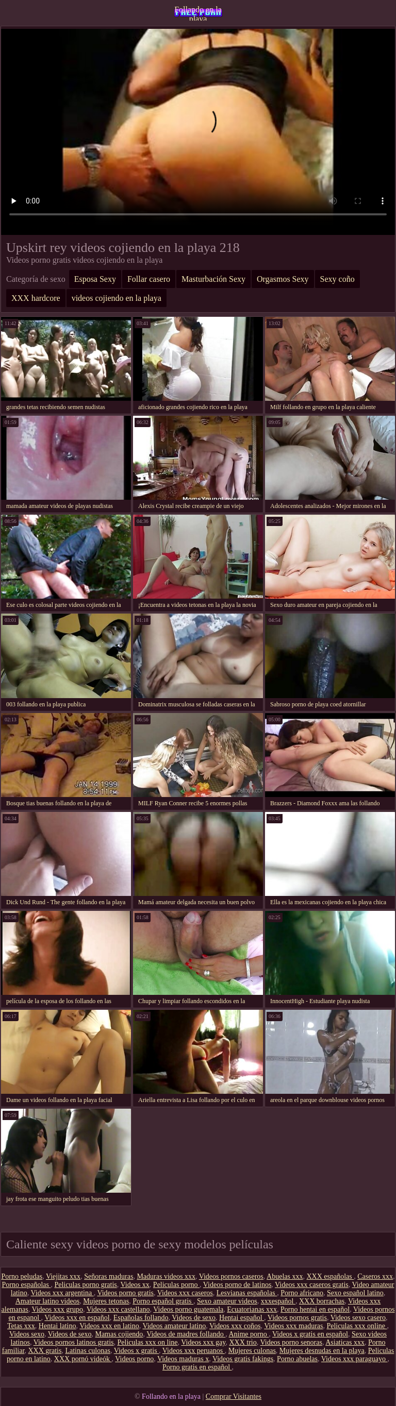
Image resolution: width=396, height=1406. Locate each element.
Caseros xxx (375, 1276)
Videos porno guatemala (188, 1309)
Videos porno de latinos (237, 1285)
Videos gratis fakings (242, 1359)
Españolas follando (141, 1318)
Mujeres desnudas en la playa (322, 1350)
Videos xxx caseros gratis (312, 1285)
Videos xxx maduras (293, 1326)
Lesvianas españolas (247, 1293)
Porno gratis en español (197, 1367)
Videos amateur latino (174, 1326)
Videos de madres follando (185, 1334)
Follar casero (148, 279)
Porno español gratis (163, 1301)
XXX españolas (330, 1276)
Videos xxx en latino (109, 1326)
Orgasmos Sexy (283, 279)
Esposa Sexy (95, 279)
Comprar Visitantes (233, 1396)
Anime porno (248, 1334)
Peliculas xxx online (356, 1326)
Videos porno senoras (291, 1342)
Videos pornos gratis (297, 1318)
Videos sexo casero (358, 1318)
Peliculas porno (176, 1285)
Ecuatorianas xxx (252, 1309)
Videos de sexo (194, 1318)
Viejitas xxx (63, 1276)
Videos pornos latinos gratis (74, 1342)
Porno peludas (21, 1276)
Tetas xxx (21, 1326)
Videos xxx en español (76, 1318)
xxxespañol (278, 1301)
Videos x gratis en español (310, 1334)
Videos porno (134, 1359)
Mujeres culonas (252, 1350)
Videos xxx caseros (185, 1293)
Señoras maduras (108, 1276)
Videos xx (135, 1285)
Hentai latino (57, 1326)
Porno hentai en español (315, 1309)
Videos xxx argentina (61, 1293)
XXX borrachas (321, 1301)
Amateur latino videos (47, 1301)
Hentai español (241, 1318)
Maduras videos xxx (166, 1276)
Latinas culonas (87, 1350)
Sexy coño (337, 279)
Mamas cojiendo (119, 1334)
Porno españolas (26, 1285)
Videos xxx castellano (118, 1309)
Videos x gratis (136, 1350)
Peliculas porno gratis (85, 1285)
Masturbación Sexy (213, 279)
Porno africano (301, 1293)
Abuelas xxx (285, 1276)
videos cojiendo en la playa (116, 298)
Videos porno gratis (125, 1293)
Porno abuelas (297, 1359)
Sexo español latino (355, 1293)
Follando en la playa (198, 13)
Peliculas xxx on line (148, 1342)
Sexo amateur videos (227, 1301)
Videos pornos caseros (231, 1276)
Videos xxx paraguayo (354, 1359)
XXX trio (242, 1342)
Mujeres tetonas (106, 1301)
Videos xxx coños (234, 1326)
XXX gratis (44, 1350)
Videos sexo (26, 1334)
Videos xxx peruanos (193, 1350)
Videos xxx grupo (56, 1309)
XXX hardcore (35, 298)
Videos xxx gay (203, 1342)
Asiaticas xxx (345, 1342)
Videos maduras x (183, 1359)
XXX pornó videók (83, 1359)
